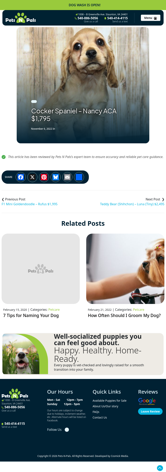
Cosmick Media (119, 456)
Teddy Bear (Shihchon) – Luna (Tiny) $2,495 (132, 204)
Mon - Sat (53, 400)
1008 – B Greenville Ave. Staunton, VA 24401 (102, 14)
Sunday (52, 404)
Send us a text (120, 21)
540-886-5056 (86, 19)
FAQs (96, 412)
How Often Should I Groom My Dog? (124, 315)
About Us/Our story (105, 406)
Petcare (53, 309)
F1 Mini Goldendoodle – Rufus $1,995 (29, 204)
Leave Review (150, 411)
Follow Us (54, 429)
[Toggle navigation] (150, 18)
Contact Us (100, 417)
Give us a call (91, 21)
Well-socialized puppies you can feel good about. (98, 339)
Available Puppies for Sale (110, 400)
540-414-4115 (116, 19)
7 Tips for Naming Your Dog (31, 315)
